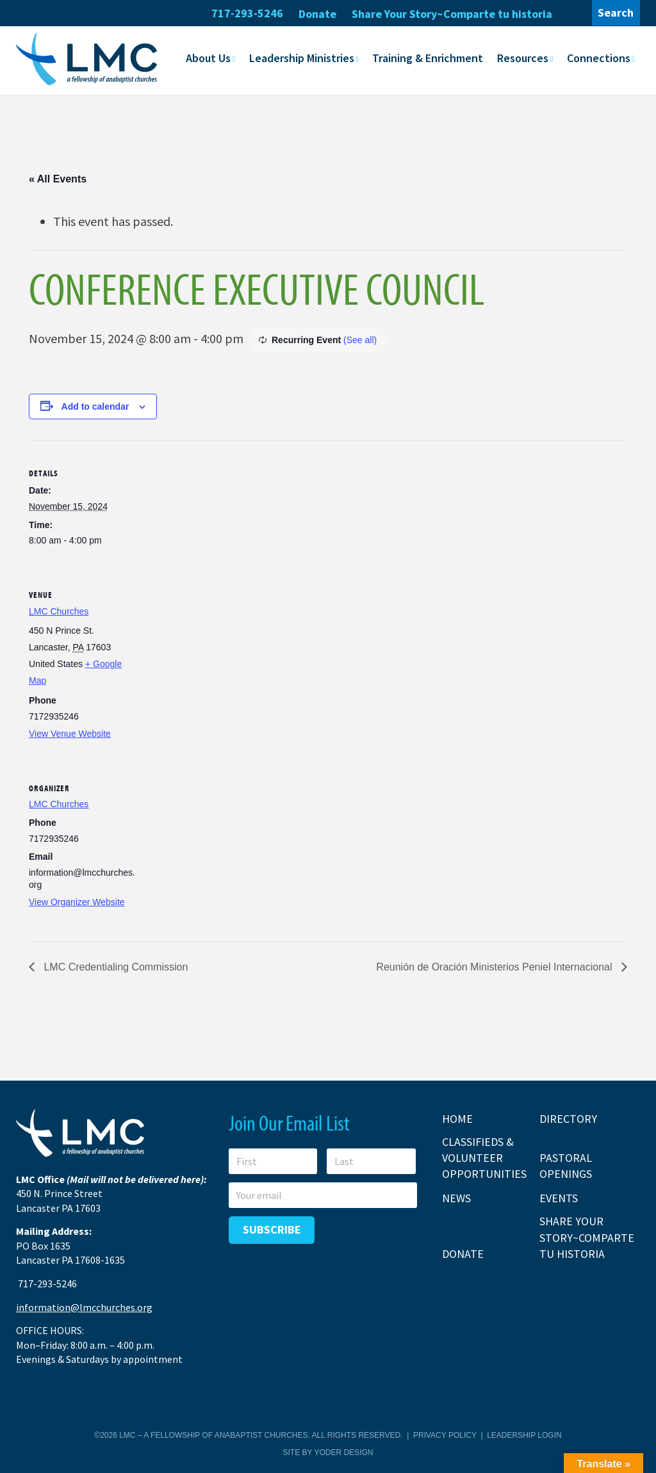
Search (616, 12)
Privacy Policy (445, 1435)
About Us (208, 58)
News (456, 1198)
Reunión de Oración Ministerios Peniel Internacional (495, 966)
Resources (522, 58)
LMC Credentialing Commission (114, 966)
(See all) (360, 339)
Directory (568, 1118)
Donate (317, 13)
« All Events (57, 178)
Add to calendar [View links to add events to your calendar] (95, 406)
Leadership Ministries (301, 58)
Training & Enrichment (427, 58)
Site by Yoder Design (328, 1452)
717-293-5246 (247, 13)
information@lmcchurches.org (84, 1307)
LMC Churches (58, 611)
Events (558, 1198)
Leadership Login (524, 1435)
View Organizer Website (77, 901)
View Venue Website (70, 733)
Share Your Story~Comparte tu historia (452, 13)
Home (457, 1118)
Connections (598, 58)
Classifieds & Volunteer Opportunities (484, 1157)
